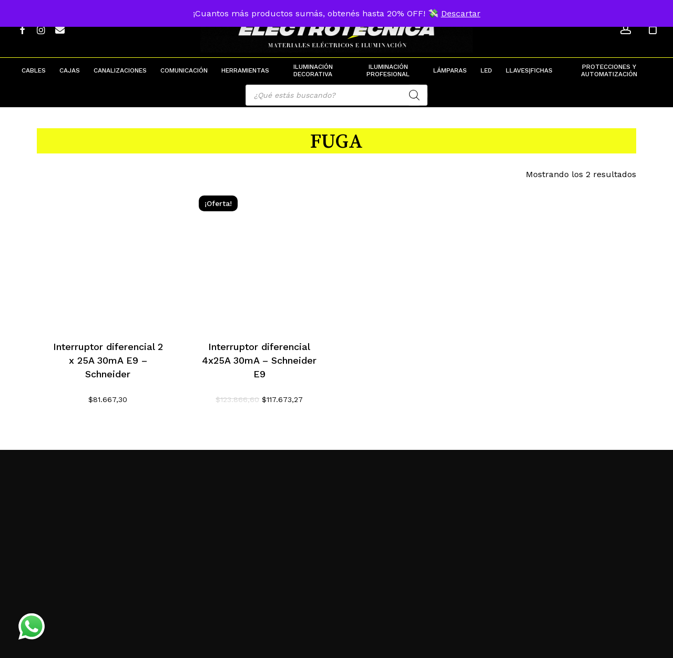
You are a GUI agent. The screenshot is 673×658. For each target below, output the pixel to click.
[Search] (414, 95)
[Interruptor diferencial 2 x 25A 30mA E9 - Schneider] (108, 256)
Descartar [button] (461, 13)
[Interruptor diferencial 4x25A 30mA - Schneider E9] (259, 256)
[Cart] (652, 29)
